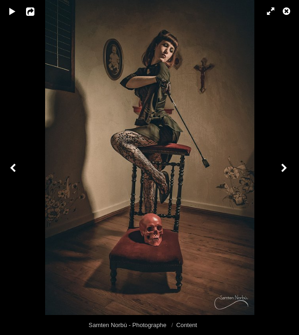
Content (186, 325)
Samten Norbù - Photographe (128, 325)
